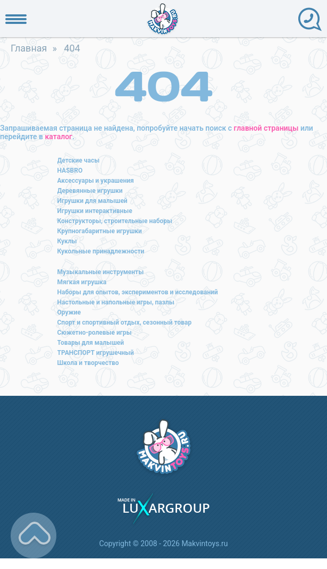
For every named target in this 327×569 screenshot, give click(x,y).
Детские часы (78, 160)
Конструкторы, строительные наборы (114, 221)
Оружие (69, 312)
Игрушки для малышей (92, 201)
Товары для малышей (90, 342)
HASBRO (70, 170)
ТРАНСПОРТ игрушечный (95, 352)
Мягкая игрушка (82, 282)
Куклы (67, 241)
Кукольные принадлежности (101, 251)
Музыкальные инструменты (100, 272)
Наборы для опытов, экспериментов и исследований (137, 292)
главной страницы (266, 128)
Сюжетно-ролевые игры (94, 332)
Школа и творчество (88, 363)
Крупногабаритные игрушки (99, 231)
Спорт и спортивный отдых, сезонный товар (124, 322)
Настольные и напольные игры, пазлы (115, 302)
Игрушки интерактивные (94, 211)
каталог (58, 136)
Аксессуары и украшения (95, 180)
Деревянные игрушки (90, 190)
